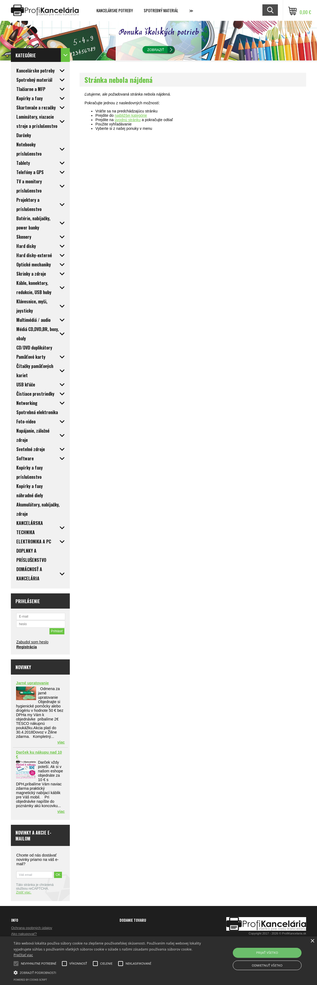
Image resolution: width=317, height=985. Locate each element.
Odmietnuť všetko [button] (267, 965)
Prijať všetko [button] (267, 953)
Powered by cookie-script (30, 979)
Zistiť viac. (24, 892)
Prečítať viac (23, 955)
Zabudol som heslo (32, 642)
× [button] (312, 941)
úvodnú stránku (128, 120)
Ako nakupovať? (24, 934)
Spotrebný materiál (161, 10)
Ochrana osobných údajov (31, 928)
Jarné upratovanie (32, 683)
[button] (108, 972)
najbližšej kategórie (131, 115)
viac (61, 742)
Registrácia (26, 647)
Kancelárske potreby (114, 10)
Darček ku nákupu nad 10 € (39, 754)
